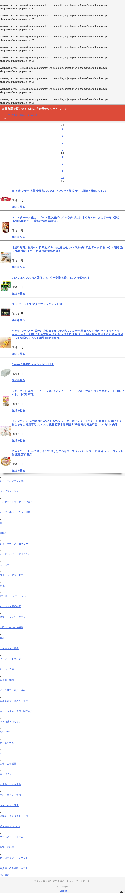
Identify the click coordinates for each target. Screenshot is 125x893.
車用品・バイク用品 (10, 784)
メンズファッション (10, 491)
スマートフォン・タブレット (15, 617)
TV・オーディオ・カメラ (13, 596)
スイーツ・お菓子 (9, 648)
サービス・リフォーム (11, 836)
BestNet (63, 891)
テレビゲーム (7, 742)
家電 (2, 585)
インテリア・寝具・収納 (13, 690)
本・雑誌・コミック (10, 721)
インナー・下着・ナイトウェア (16, 501)
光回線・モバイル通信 (11, 627)
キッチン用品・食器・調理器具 (16, 711)
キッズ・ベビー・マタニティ (15, 554)
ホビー (3, 753)
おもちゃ (4, 564)
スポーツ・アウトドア (11, 575)
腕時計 (3, 533)
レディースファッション (13, 480)
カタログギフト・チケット (14, 857)
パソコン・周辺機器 (10, 606)
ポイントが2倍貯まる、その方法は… (23, 115)
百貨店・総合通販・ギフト (14, 868)
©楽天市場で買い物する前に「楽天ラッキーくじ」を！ (63, 881)
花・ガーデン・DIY (10, 826)
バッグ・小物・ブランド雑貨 (15, 512)
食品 (2, 638)
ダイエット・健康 (9, 805)
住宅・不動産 (7, 847)
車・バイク (6, 774)
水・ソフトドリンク (10, 658)
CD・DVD (5, 732)
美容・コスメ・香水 (10, 795)
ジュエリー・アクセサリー (14, 543)
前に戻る (4, 875)
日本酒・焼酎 (7, 679)
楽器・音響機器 (8, 763)
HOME (4, 119)
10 (62, 177)
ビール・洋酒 (7, 669)
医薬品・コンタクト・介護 (14, 816)
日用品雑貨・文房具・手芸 (14, 700)
